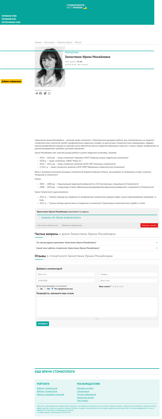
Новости (6, 59)
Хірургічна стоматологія (13, 41)
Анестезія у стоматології (13, 37)
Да (41, 288)
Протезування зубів (11, 18)
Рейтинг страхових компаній (50, 394)
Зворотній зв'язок (85, 397)
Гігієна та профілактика (13, 24)
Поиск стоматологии (12, 49)
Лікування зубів (9, 11)
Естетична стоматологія (13, 44)
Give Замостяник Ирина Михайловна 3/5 (118, 286)
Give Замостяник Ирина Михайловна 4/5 (120, 286)
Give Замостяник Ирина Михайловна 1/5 (113, 286)
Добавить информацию (11, 76)
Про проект (82, 400)
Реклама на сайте (85, 388)
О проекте (6, 67)
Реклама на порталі (10, 70)
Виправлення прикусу (12, 34)
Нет (48, 288)
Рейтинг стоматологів (47, 391)
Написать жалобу (149, 225)
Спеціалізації (83, 391)
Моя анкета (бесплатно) (48, 225)
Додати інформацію (86, 394)
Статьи (5, 56)
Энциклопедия (9, 62)
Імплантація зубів (10, 21)
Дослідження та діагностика (15, 31)
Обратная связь (8, 73)
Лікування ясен (9, 15)
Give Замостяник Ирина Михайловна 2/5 (116, 286)
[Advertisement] (97, 19)
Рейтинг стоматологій (47, 388)
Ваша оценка (105, 286)
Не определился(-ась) (64, 288)
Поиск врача (8, 52)
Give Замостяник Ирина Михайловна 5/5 (123, 286)
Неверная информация (72, 225)
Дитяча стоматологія (11, 28)
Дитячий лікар (72, 52)
